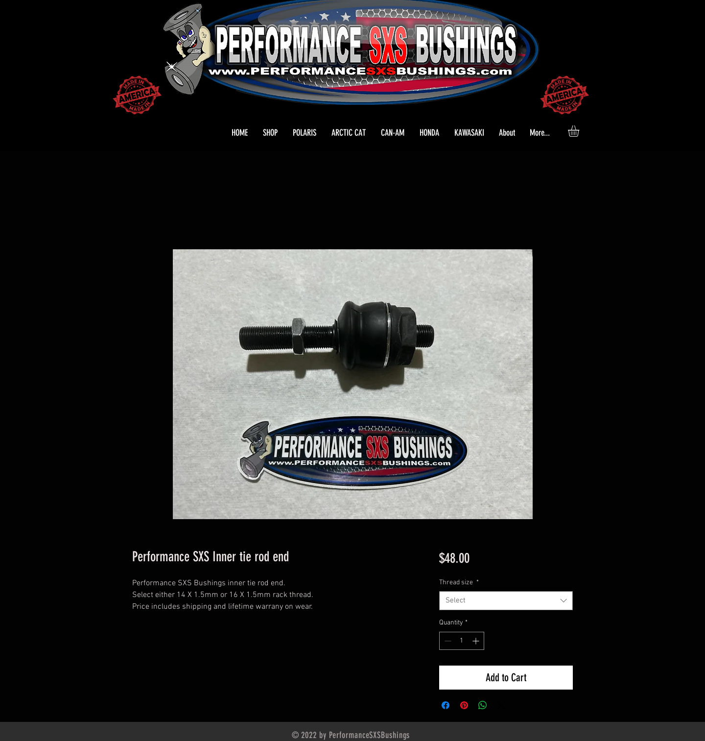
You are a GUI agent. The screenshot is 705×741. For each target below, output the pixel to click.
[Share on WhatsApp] (483, 705)
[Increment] (476, 640)
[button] (304, 132)
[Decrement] (447, 640)
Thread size (459, 582)
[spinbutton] (461, 640)
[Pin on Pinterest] (464, 705)
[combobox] (506, 600)
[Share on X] (501, 705)
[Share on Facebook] (445, 705)
